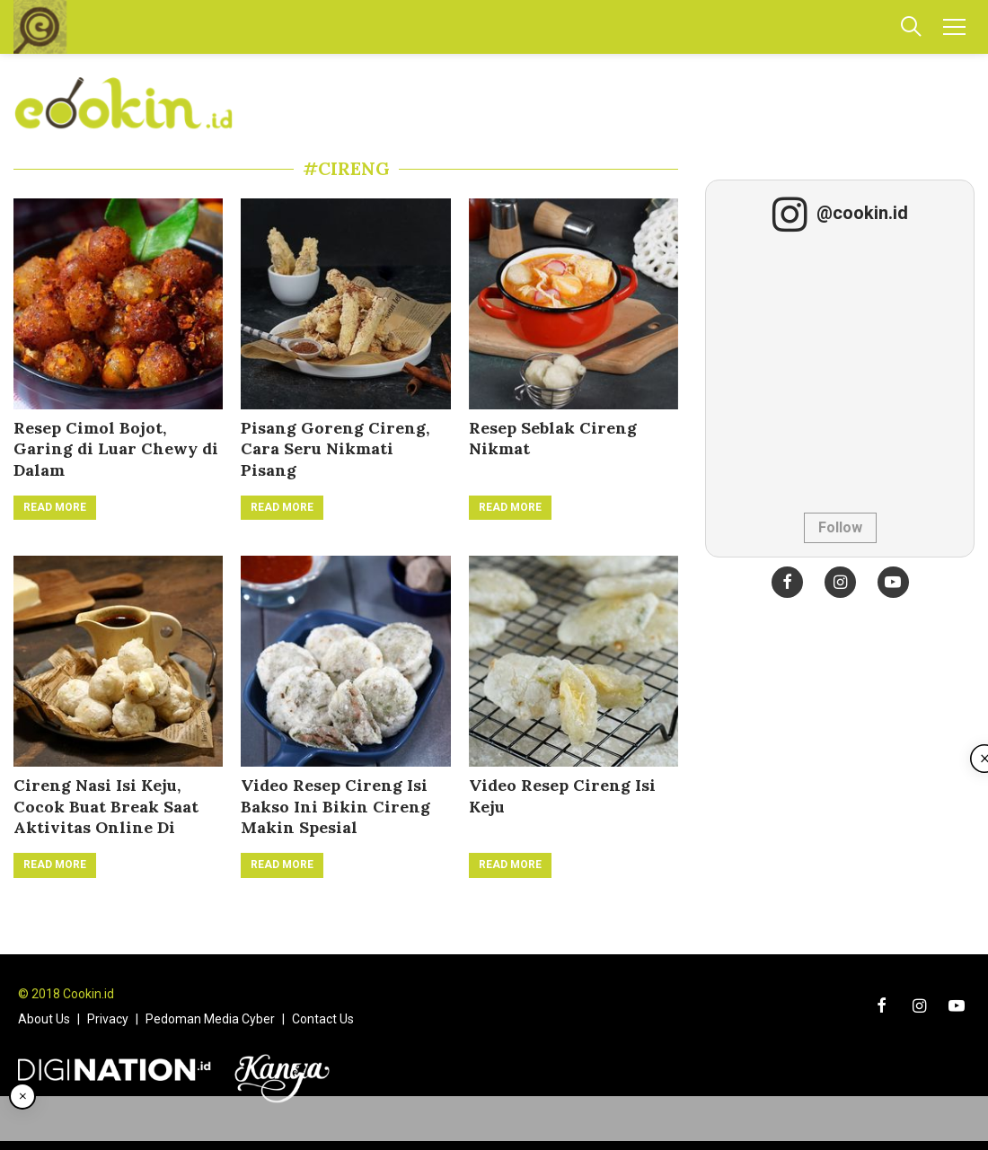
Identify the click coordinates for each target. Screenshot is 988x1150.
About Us (44, 1019)
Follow (840, 527)
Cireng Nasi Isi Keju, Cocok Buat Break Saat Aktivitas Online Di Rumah (105, 816)
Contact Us (323, 1019)
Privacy (107, 1019)
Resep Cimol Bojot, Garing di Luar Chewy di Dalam (115, 448)
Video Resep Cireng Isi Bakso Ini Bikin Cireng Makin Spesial (335, 806)
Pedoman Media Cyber (210, 1019)
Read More (54, 507)
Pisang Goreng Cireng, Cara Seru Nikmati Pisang (335, 448)
